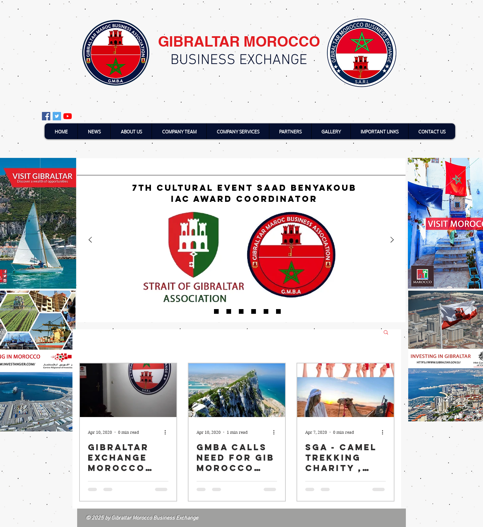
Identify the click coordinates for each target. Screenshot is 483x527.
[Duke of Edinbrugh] (253, 311)
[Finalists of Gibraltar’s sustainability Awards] (216, 311)
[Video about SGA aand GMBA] (228, 311)
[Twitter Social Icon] (57, 116)
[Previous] (90, 240)
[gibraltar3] (278, 311)
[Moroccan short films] (241, 311)
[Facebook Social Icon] (46, 116)
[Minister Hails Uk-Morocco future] (266, 311)
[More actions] (167, 432)
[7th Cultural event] (204, 311)
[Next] (392, 240)
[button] (386, 332)
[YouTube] (67, 116)
